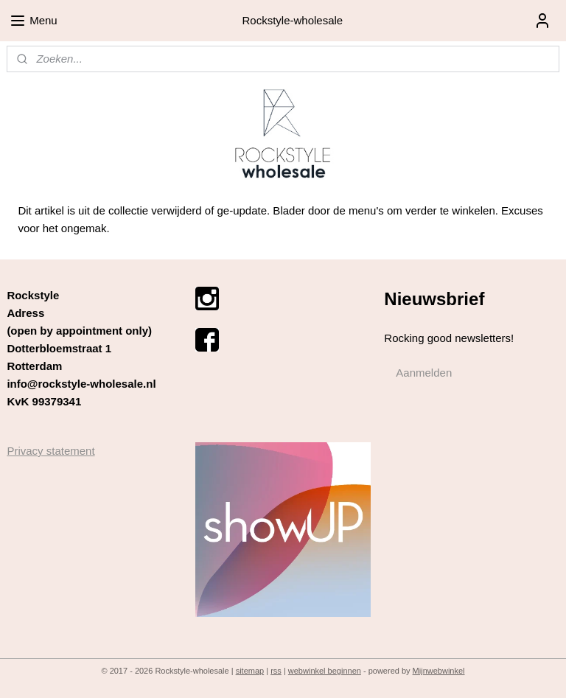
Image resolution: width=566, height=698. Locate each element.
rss (276, 670)
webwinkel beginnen (324, 670)
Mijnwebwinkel (439, 670)
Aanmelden (424, 372)
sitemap (250, 670)
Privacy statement (50, 450)
